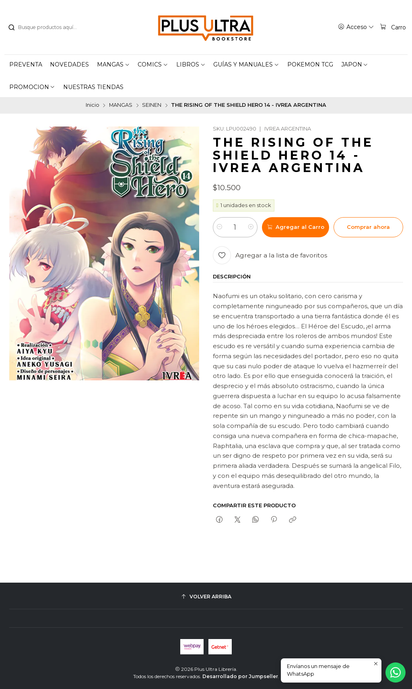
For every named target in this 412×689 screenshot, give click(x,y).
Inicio (92, 105)
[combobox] (48, 27)
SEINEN (151, 105)
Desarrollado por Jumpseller (240, 676)
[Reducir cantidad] (219, 227)
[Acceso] (356, 27)
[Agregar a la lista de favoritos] (270, 255)
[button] (113, 64)
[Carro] (392, 27)
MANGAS (120, 105)
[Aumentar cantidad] (251, 227)
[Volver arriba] (206, 596)
